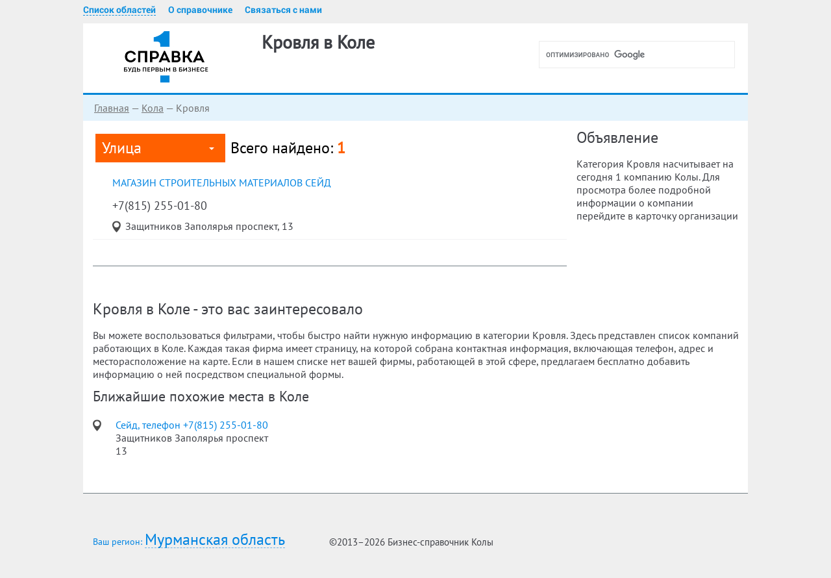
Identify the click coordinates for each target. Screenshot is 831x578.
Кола (153, 107)
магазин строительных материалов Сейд (221, 182)
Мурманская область (215, 540)
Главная (111, 107)
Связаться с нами (283, 10)
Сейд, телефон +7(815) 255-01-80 (192, 424)
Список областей (119, 10)
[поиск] (642, 55)
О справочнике (200, 10)
